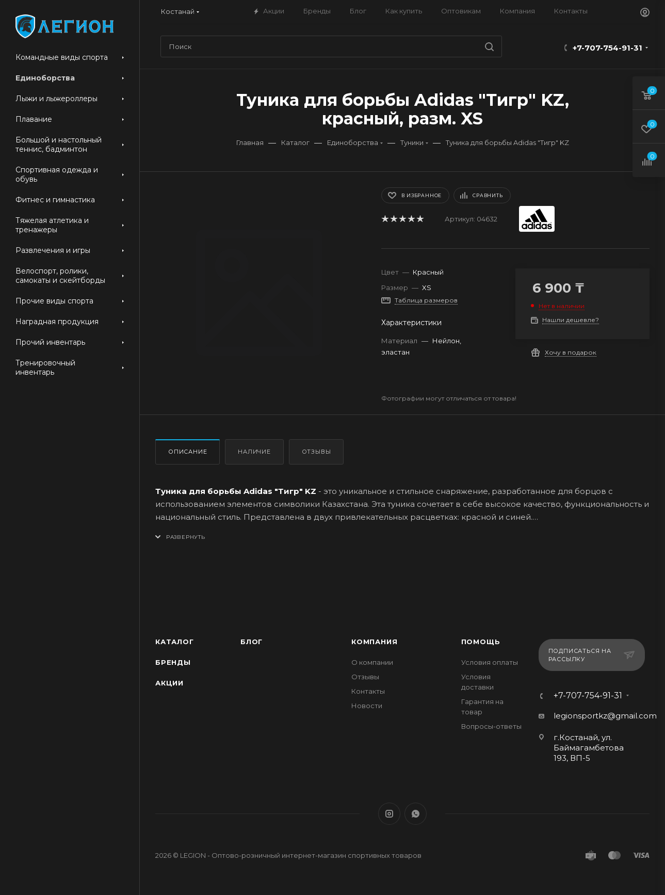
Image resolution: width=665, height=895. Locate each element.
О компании (372, 662)
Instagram (389, 814)
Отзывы (316, 451)
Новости (366, 705)
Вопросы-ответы (491, 726)
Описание (187, 451)
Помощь (480, 641)
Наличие (254, 451)
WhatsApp (415, 814)
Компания (374, 641)
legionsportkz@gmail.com (605, 716)
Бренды (173, 662)
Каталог (174, 641)
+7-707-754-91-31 (607, 48)
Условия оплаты (489, 662)
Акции (169, 683)
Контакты (368, 691)
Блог (251, 641)
